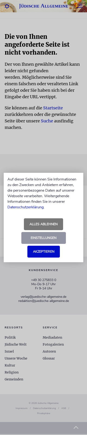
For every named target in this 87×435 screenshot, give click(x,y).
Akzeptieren (43, 251)
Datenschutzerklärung (25, 207)
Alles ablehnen (43, 224)
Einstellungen (43, 238)
